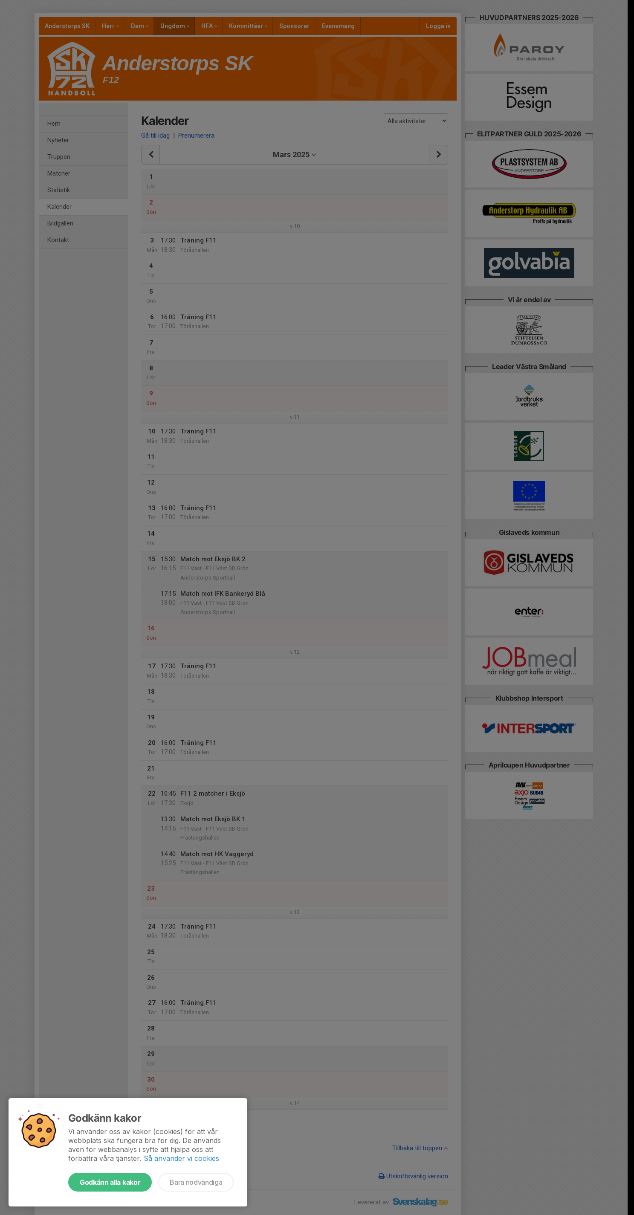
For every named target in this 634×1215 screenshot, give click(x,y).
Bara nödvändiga (196, 1182)
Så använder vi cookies (181, 1158)
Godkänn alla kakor (110, 1182)
